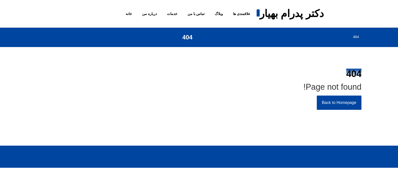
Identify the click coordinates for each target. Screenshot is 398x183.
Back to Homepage (339, 102)
